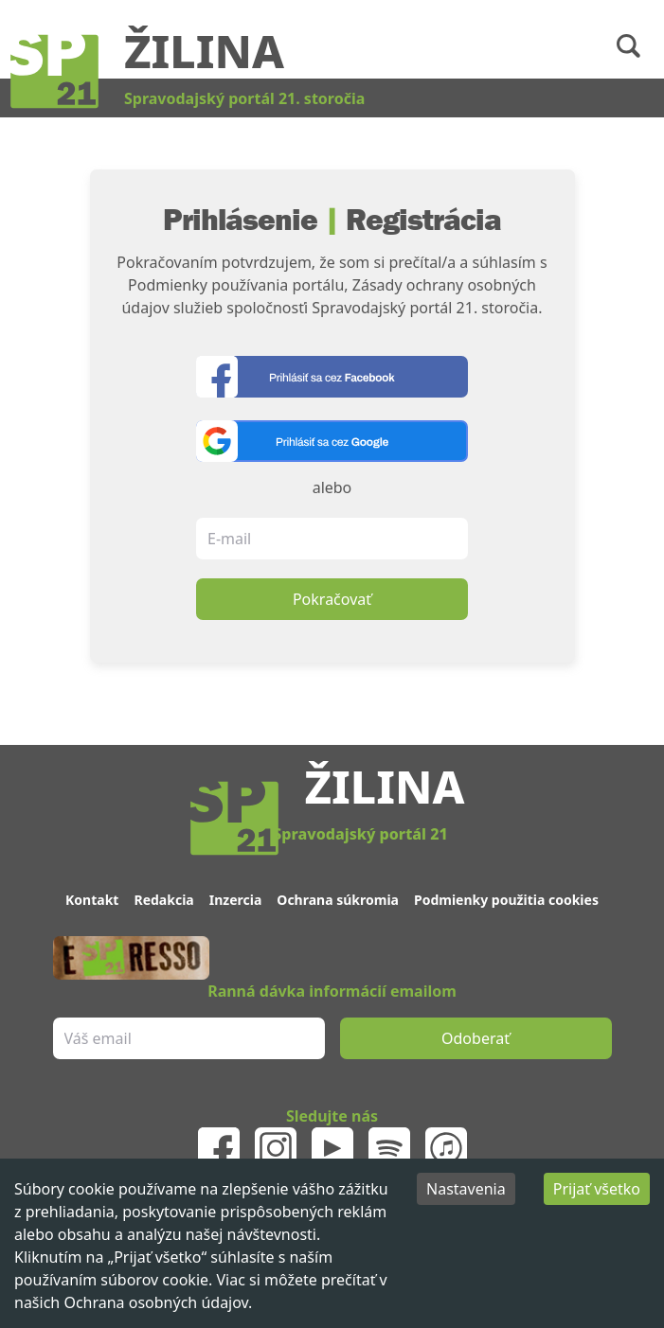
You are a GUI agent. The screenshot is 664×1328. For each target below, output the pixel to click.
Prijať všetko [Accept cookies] (596, 1188)
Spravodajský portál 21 (360, 833)
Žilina (204, 50)
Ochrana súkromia (338, 900)
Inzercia (235, 900)
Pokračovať (332, 599)
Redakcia (163, 900)
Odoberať (475, 1038)
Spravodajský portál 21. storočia (244, 98)
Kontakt (91, 900)
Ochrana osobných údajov (155, 1302)
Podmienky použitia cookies (506, 900)
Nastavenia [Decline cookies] (466, 1188)
